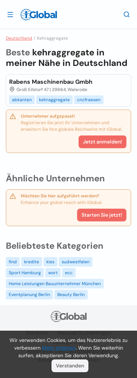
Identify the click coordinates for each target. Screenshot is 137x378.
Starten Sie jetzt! (101, 215)
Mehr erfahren (59, 347)
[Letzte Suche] (126, 14)
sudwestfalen (76, 262)
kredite (31, 262)
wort (53, 273)
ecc (69, 273)
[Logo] (38, 14)
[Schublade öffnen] (10, 14)
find (13, 262)
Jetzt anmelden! (102, 141)
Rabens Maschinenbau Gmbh (50, 82)
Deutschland (19, 38)
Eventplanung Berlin (29, 295)
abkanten (22, 100)
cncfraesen (88, 100)
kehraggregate (54, 100)
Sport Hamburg (25, 273)
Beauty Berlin (71, 295)
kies (50, 262)
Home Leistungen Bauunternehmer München (55, 284)
